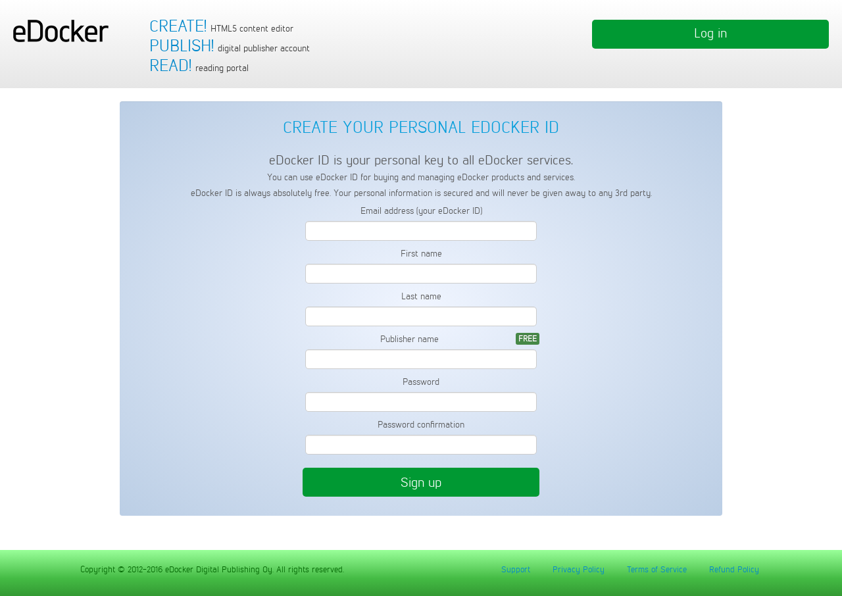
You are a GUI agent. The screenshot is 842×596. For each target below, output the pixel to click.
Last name (421, 296)
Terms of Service (657, 569)
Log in (710, 33)
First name (421, 253)
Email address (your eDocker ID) (421, 210)
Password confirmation (421, 424)
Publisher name (409, 339)
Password (421, 381)
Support (515, 569)
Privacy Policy (579, 569)
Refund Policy (734, 569)
